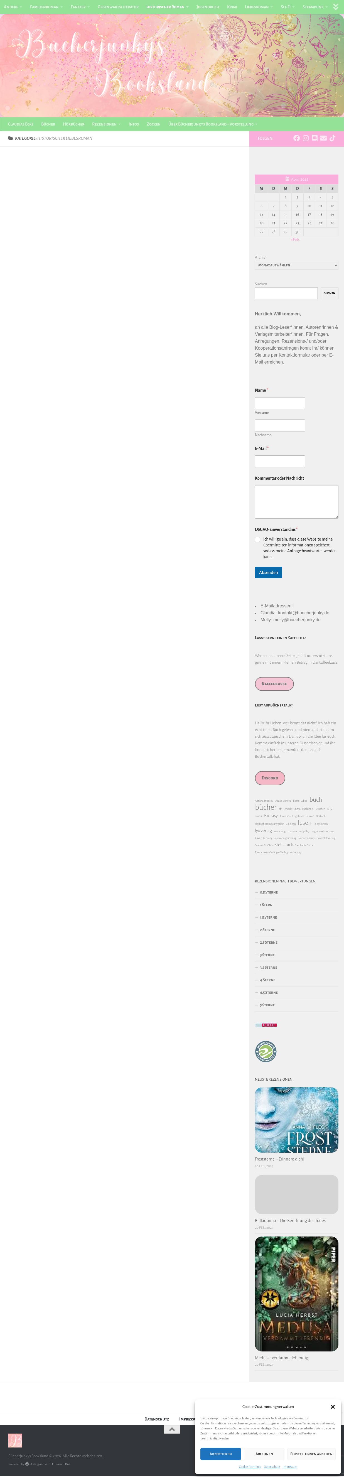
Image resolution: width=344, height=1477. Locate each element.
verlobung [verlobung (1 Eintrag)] (295, 853)
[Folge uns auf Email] (323, 139)
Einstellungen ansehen (311, 1454)
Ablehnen (264, 1454)
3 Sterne (267, 956)
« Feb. (295, 241)
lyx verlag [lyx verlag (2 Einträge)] (263, 832)
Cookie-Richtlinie (250, 1466)
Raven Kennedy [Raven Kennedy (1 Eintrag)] (263, 839)
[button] (333, 1407)
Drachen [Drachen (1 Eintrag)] (320, 809)
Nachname (263, 436)
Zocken (154, 124)
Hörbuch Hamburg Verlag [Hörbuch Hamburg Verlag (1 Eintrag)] (269, 824)
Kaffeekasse (274, 685)
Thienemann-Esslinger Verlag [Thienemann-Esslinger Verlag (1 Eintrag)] (271, 853)
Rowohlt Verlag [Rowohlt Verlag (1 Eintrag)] (326, 839)
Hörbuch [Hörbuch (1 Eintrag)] (320, 817)
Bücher (48, 124)
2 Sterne (267, 931)
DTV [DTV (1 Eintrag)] (329, 809)
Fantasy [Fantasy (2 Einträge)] (271, 816)
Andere (11, 7)
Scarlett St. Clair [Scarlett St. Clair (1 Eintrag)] (264, 846)
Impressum (290, 1466)
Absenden (268, 573)
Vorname (262, 414)
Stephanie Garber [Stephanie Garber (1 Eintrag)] (304, 846)
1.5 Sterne (268, 918)
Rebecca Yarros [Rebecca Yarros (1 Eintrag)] (307, 839)
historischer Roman (165, 7)
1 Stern (266, 906)
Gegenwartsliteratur (118, 7)
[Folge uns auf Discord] (314, 139)
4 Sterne (267, 981)
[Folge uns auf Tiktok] (332, 139)
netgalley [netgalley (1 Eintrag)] (304, 832)
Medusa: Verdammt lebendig (281, 1359)
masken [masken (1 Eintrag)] (292, 832)
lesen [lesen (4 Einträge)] (304, 824)
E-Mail (262, 449)
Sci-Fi (286, 7)
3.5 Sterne (268, 968)
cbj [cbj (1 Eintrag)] (280, 809)
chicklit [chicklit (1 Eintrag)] (288, 809)
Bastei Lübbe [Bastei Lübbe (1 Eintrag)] (300, 801)
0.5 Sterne (269, 893)
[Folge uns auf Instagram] (305, 139)
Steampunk (313, 7)
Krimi (232, 7)
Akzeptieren (221, 1454)
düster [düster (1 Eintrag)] (258, 817)
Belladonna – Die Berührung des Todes (290, 1222)
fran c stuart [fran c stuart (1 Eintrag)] (286, 817)
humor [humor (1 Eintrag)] (310, 817)
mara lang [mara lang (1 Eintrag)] (280, 832)
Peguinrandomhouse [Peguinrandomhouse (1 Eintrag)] (323, 832)
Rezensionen (104, 124)
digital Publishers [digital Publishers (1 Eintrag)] (303, 809)
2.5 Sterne (268, 943)
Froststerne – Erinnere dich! (279, 1160)
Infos (134, 124)
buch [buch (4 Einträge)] (315, 801)
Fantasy (78, 7)
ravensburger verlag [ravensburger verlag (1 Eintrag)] (285, 839)
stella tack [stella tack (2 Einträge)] (284, 846)
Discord (270, 779)
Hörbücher (73, 124)
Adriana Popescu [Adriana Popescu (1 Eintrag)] (264, 801)
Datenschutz (272, 1466)
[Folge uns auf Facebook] (296, 139)
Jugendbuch (207, 7)
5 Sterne (267, 1006)
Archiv (260, 258)
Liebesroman (257, 7)
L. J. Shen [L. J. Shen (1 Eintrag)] (291, 824)
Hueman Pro (61, 1465)
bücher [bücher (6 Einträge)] (266, 808)
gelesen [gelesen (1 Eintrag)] (299, 817)
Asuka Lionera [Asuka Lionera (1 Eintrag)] (283, 801)
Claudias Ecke (20, 124)
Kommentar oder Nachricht (279, 479)
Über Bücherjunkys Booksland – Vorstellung (211, 124)
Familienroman (44, 7)
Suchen (261, 285)
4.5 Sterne (269, 994)
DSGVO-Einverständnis (276, 530)
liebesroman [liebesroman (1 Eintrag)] (321, 824)
